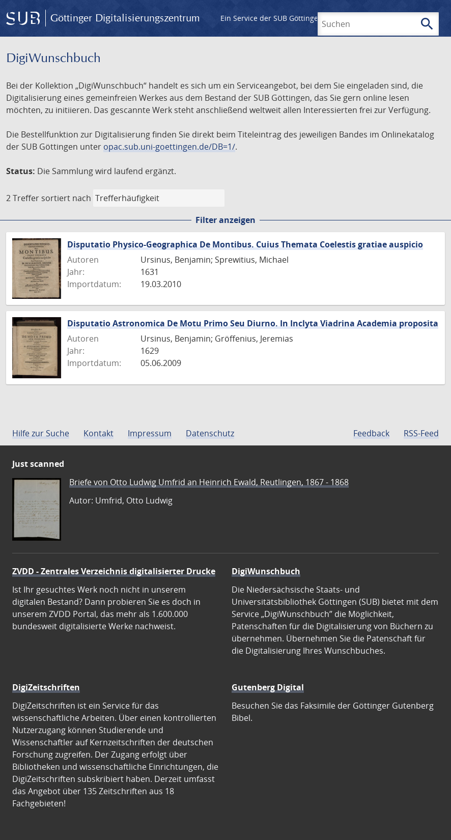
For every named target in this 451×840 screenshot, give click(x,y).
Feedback (371, 433)
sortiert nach (66, 198)
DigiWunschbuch (266, 571)
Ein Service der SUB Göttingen (271, 18)
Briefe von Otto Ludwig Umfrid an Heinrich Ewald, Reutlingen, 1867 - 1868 (209, 482)
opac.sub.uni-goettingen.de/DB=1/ (169, 146)
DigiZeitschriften (46, 687)
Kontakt (98, 433)
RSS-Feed (421, 433)
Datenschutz (210, 433)
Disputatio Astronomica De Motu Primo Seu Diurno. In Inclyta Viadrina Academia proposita (252, 323)
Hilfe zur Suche (40, 433)
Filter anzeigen (225, 220)
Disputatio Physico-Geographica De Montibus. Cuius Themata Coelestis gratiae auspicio (245, 244)
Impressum (150, 433)
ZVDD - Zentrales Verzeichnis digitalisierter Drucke (113, 571)
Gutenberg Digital (268, 687)
